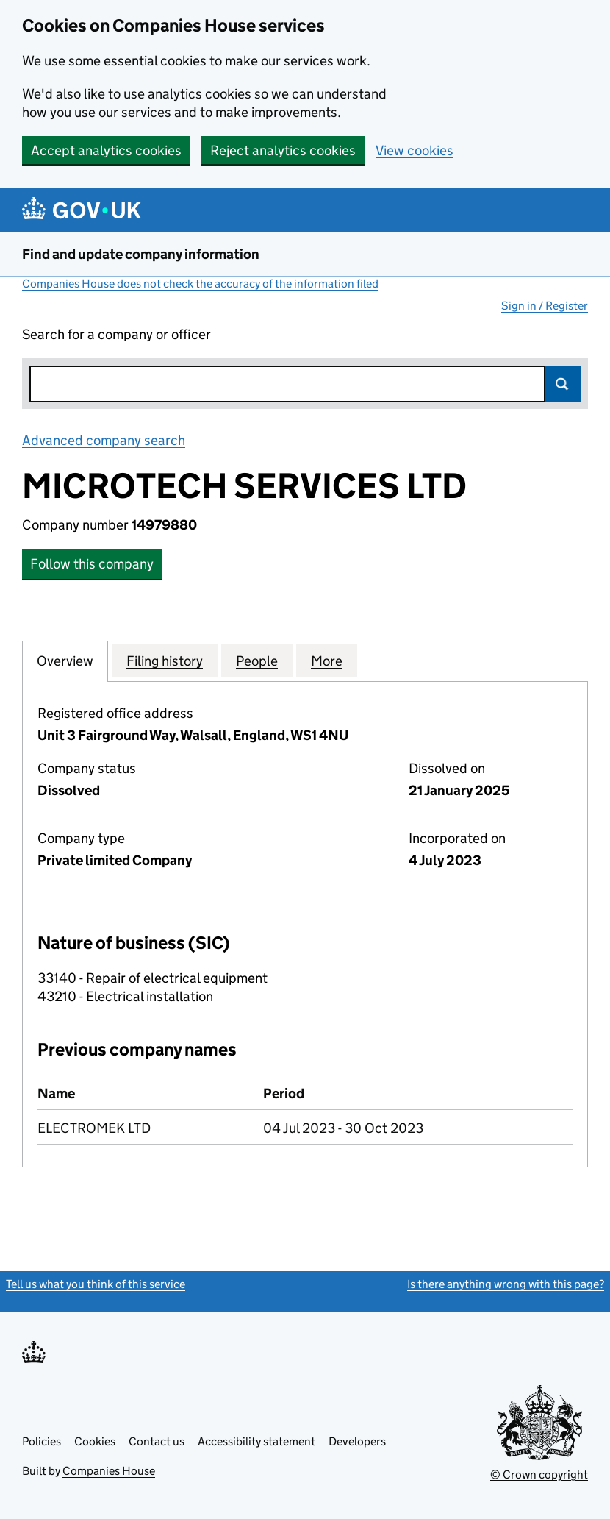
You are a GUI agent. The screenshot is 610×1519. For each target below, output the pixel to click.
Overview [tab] (65, 660)
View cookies (414, 150)
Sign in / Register (544, 306)
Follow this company (92, 563)
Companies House (108, 1471)
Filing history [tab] (164, 660)
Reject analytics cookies (283, 150)
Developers (357, 1441)
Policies (41, 1441)
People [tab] (257, 660)
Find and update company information (140, 254)
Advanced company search (103, 440)
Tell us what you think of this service (95, 1284)
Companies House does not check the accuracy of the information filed (200, 284)
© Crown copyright (539, 1474)
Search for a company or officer (116, 334)
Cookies (94, 1441)
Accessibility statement (256, 1441)
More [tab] (326, 660)
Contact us (156, 1441)
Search (563, 384)
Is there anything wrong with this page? (505, 1284)
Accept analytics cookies (106, 150)
